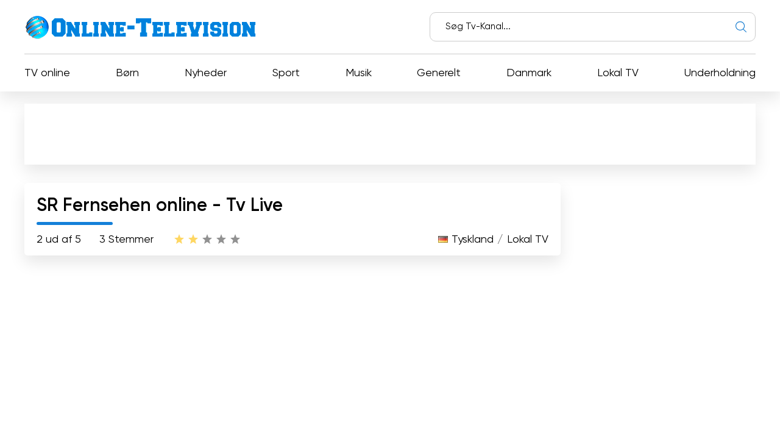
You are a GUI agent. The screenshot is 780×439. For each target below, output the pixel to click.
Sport (286, 73)
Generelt (439, 73)
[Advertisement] (392, 136)
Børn (127, 73)
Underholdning (720, 73)
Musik (359, 73)
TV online (47, 73)
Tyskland (473, 239)
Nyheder (206, 73)
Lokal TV (618, 73)
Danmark (528, 73)
